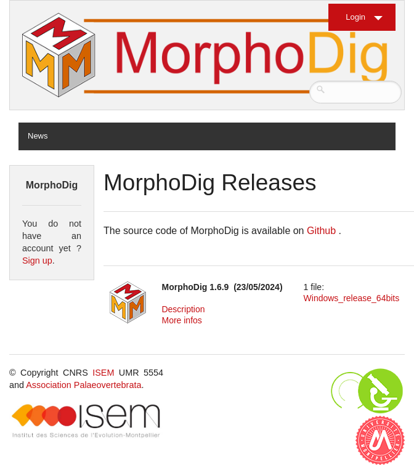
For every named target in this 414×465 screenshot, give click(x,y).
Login (355, 17)
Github (321, 230)
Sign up (37, 260)
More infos (181, 320)
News (38, 135)
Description (183, 309)
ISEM (103, 373)
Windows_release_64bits (352, 298)
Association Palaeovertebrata (83, 385)
